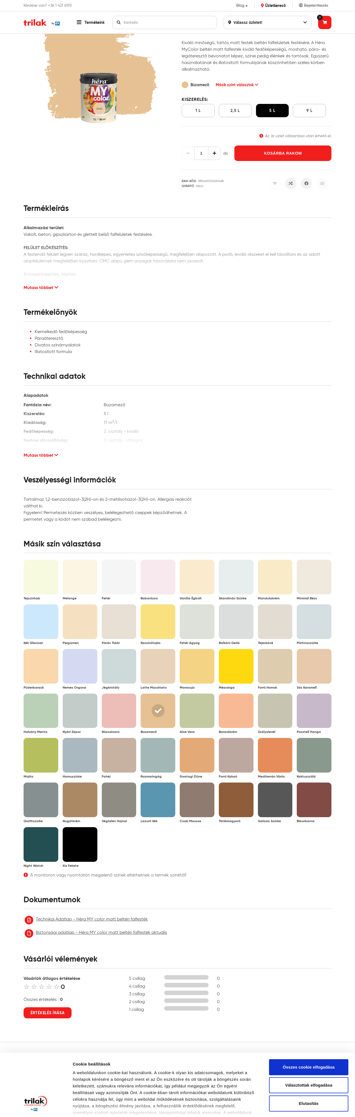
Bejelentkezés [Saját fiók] (313, 5)
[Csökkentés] (188, 153)
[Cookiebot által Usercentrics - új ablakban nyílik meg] (36, 1106)
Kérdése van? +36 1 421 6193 (48, 5)
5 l (272, 110)
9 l (309, 110)
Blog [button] (240, 5)
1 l (198, 110)
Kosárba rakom (283, 153)
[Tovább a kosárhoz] (324, 22)
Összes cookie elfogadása (309, 1013)
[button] (90, 22)
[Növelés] (214, 153)
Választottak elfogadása (308, 1031)
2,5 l (235, 110)
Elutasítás (309, 1049)
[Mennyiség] (201, 153)
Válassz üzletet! (267, 22)
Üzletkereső (273, 5)
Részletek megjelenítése (97, 1106)
